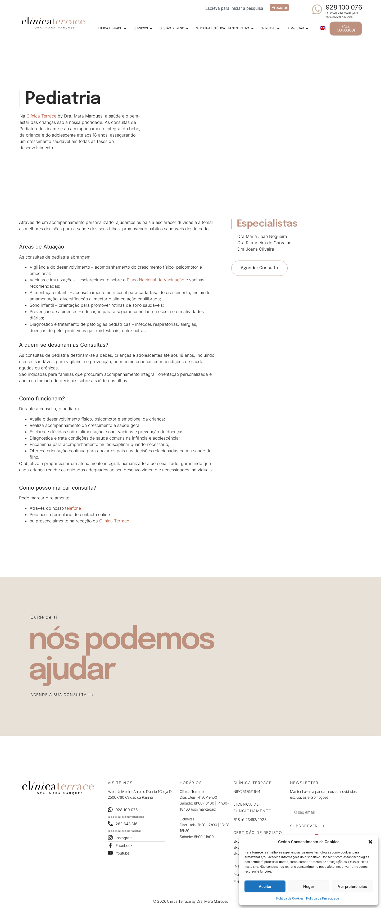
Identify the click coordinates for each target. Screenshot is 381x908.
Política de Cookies (289, 898)
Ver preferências (352, 886)
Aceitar (265, 886)
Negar (308, 886)
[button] (370, 841)
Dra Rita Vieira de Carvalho (264, 242)
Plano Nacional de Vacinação (155, 279)
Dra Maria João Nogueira (262, 236)
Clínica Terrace (41, 114)
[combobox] (236, 7)
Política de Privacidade (322, 898)
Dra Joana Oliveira (255, 249)
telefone (73, 508)
